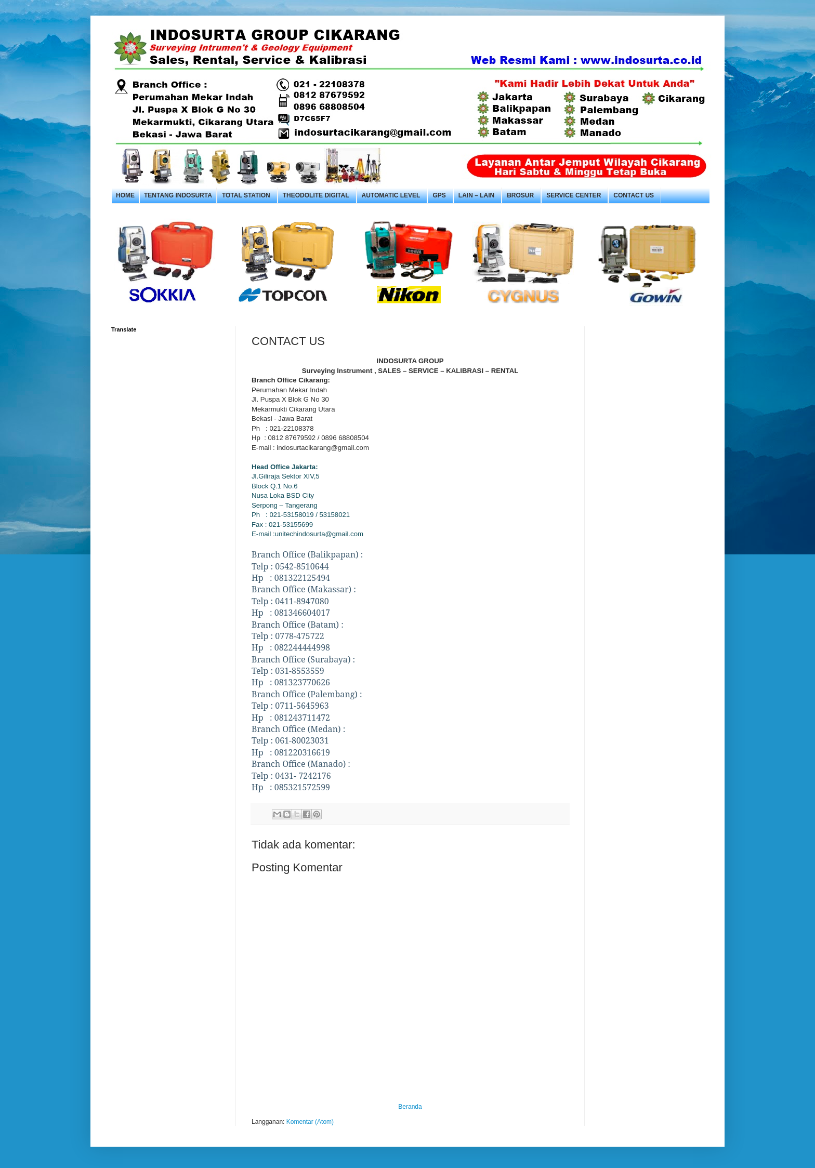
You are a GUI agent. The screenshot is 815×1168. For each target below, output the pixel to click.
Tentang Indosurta (178, 195)
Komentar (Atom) (310, 1121)
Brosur (520, 195)
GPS (438, 195)
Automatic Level (391, 195)
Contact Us (633, 195)
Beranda (410, 1106)
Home (125, 195)
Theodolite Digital (316, 195)
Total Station (246, 195)
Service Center (573, 195)
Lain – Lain (476, 195)
